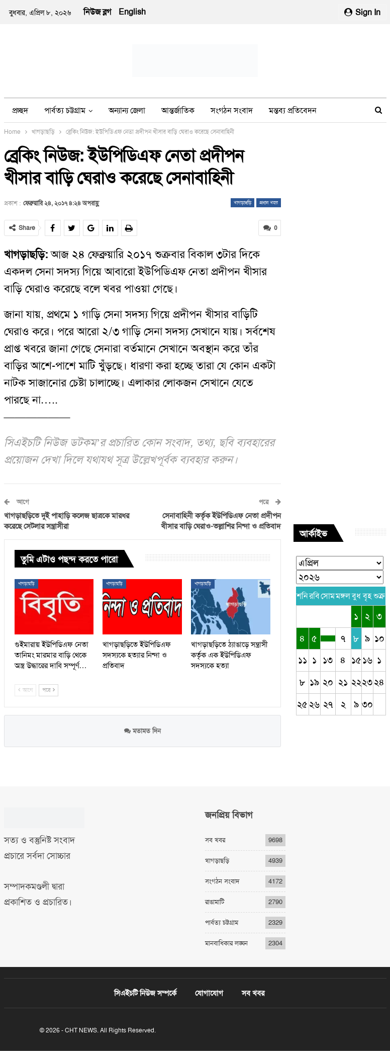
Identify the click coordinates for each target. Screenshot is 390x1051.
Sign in (362, 12)
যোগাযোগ (209, 993)
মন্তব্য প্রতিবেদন (293, 110)
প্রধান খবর (268, 202)
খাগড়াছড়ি (242, 202)
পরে (48, 690)
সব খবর (215, 840)
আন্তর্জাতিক (177, 110)
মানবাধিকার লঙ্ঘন (226, 943)
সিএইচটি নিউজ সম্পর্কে (145, 993)
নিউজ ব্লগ (97, 12)
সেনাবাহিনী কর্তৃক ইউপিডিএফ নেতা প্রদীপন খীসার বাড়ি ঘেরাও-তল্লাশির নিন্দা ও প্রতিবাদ (221, 521)
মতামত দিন (142, 730)
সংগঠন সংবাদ (232, 110)
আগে (25, 690)
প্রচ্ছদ (20, 110)
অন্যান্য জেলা (127, 110)
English (132, 12)
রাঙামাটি (214, 902)
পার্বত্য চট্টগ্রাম (64, 110)
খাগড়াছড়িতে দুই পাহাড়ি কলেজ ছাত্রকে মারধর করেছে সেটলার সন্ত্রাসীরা (66, 521)
